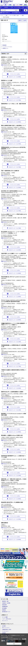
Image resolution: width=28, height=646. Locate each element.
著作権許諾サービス (6, 611)
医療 (23, 15)
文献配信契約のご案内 (6, 629)
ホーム (2, 15)
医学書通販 (4, 608)
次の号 (24, 20)
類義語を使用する (6, 12)
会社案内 (4, 626)
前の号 (20, 20)
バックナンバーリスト (7, 46)
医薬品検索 (4, 604)
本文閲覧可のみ (17, 12)
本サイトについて (5, 627)
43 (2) (5, 65)
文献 (6, 15)
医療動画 (4, 609)
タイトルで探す (17, 7)
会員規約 (4, 632)
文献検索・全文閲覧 (6, 603)
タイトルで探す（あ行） (14, 15)
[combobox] (7, 10)
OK (14, 643)
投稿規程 (4, 45)
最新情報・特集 (5, 601)
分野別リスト (5, 48)
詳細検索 (6, 7)
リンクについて (5, 631)
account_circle (26, 1)
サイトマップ (5, 620)
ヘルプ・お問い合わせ (6, 618)
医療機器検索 (5, 606)
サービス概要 (5, 617)
